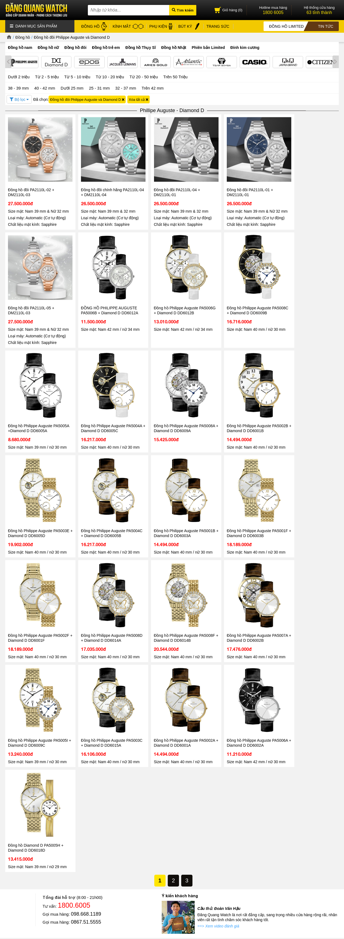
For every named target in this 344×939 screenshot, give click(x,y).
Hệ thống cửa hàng (20, 858)
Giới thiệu (12, 845)
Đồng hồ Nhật (173, 47)
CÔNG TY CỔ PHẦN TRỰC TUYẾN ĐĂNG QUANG (213, 914)
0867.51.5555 (86, 674)
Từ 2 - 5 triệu (47, 76)
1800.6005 (74, 658)
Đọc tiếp (18, 821)
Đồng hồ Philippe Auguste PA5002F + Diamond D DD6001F (103, 501)
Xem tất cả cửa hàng (223, 900)
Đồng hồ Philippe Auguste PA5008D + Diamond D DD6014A (171, 501)
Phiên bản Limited (208, 47)
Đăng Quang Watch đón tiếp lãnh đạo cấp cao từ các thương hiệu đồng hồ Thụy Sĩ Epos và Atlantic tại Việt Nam (52, 803)
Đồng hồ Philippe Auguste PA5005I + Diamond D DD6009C (36, 600)
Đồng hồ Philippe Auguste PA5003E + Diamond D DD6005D (171, 402)
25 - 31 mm (99, 87)
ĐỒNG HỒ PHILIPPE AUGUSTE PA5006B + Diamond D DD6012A (36, 303)
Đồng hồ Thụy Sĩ (140, 47)
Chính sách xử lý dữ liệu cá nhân (91, 859)
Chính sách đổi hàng (81, 878)
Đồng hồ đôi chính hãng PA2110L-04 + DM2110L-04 (104, 186)
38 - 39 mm (18, 87)
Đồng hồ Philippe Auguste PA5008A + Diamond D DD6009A (36, 402)
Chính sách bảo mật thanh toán (90, 865)
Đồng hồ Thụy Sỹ (159, 884)
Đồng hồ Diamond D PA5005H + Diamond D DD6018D (304, 600)
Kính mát (152, 853)
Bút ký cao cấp (156, 871)
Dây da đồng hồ (157, 859)
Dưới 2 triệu (19, 76)
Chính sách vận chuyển (83, 884)
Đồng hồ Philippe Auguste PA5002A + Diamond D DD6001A (171, 600)
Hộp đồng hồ (155, 878)
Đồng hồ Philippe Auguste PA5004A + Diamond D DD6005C (305, 303)
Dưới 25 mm (72, 87)
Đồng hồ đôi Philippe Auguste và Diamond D (72, 37)
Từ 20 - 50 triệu (144, 76)
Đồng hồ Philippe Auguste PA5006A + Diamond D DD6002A (238, 600)
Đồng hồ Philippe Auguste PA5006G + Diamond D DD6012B (104, 303)
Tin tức (22, 784)
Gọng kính (153, 865)
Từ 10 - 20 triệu (110, 76)
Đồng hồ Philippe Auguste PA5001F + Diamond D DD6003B (36, 501)
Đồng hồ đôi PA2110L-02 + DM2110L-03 (31, 186)
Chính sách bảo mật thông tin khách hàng (98, 853)
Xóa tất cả (138, 99)
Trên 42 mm (153, 87)
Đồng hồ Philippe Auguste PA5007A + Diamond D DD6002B (305, 501)
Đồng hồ (22, 37)
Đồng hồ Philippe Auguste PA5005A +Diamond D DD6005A (238, 303)
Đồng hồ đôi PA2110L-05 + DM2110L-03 (300, 186)
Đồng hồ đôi (75, 47)
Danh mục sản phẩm (33, 26)
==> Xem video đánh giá (218, 679)
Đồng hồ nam (20, 47)
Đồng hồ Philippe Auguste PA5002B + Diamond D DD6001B (104, 402)
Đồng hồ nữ (48, 47)
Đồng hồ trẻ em (106, 47)
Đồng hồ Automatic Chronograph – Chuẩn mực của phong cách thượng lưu (279, 800)
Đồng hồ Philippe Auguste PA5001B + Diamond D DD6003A (305, 402)
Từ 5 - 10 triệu (77, 76)
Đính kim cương (244, 47)
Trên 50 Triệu (175, 76)
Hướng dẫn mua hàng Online (28, 864)
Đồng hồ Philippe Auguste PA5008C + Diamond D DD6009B (171, 303)
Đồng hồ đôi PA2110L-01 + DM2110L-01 (233, 186)
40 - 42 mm (44, 87)
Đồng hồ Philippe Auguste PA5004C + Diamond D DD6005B (238, 402)
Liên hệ (11, 871)
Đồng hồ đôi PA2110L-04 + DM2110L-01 (165, 186)
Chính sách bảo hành (82, 871)
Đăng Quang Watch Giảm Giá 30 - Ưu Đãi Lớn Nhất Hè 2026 (167, 800)
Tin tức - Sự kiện (172, 700)
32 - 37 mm (125, 87)
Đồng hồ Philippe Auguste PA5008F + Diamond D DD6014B (238, 501)
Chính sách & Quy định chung (89, 846)
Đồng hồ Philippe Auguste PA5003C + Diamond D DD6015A (104, 600)
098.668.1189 (86, 666)
